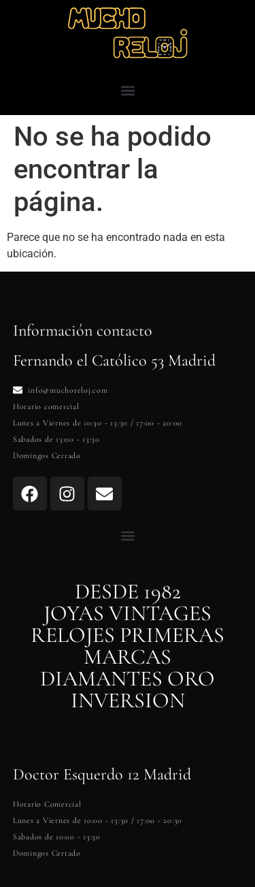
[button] (127, 90)
